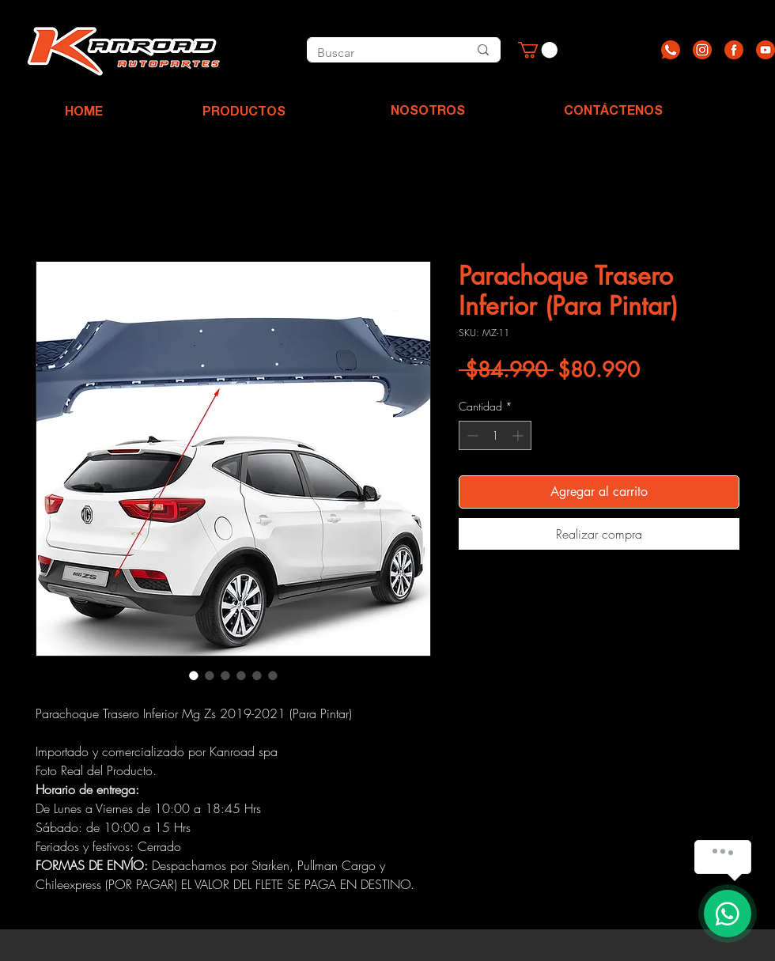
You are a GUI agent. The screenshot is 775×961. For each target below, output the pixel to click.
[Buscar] (375, 53)
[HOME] (84, 113)
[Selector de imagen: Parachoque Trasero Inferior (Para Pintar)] (194, 675)
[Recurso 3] (733, 49)
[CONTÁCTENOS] (613, 112)
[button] (538, 50)
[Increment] (519, 435)
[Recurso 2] (702, 49)
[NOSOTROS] (427, 112)
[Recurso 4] (765, 49)
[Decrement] (471, 435)
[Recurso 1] (670, 49)
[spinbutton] (495, 435)
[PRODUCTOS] (243, 113)
